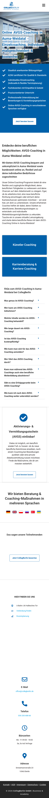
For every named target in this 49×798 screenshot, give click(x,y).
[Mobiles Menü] (43, 6)
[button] (24, 301)
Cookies (43, 785)
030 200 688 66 (24, 716)
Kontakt (6, 785)
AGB (13, 785)
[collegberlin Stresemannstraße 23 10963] (24, 646)
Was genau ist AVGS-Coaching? (19, 300)
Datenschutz (33, 785)
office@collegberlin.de (24, 691)
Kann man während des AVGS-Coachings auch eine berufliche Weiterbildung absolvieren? (19, 372)
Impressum (21, 785)
